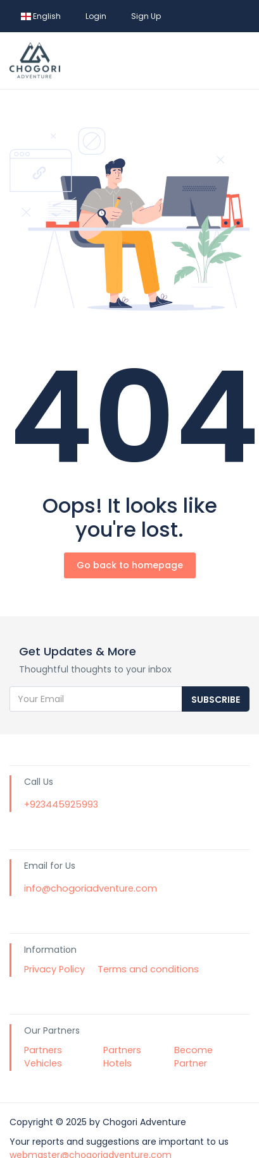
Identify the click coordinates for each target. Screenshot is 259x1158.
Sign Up (146, 16)
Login (95, 16)
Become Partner (193, 1057)
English (41, 16)
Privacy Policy (54, 969)
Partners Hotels (122, 1057)
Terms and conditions (148, 969)
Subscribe (215, 699)
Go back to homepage (130, 565)
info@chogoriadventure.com (90, 888)
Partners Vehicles (43, 1057)
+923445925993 (61, 804)
